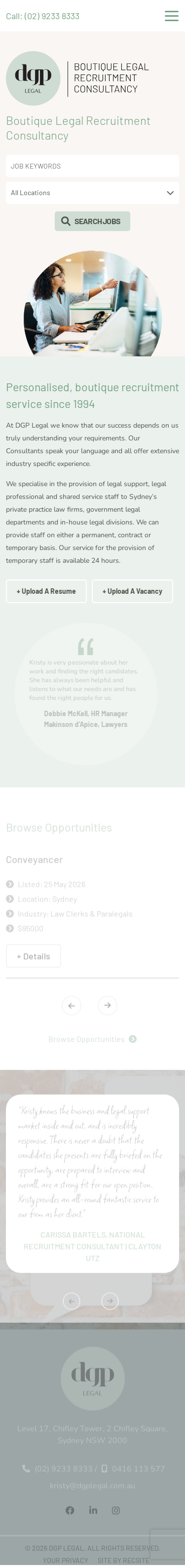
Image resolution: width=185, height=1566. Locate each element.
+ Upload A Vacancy (132, 591)
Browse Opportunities (92, 1041)
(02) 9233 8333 (57, 1471)
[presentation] (71, 1008)
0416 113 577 (133, 1471)
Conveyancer (34, 862)
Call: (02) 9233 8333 (42, 15)
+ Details (33, 958)
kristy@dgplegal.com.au (92, 1488)
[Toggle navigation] (171, 16)
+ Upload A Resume (46, 591)
